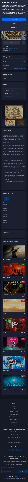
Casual (23, 61)
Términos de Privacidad (14, 417)
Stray (4, 332)
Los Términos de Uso (14, 414)
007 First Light (6, 259)
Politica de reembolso (14, 419)
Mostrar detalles (14, 27)
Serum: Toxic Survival (8, 295)
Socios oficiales (14, 409)
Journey (5, 313)
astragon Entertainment (19, 68)
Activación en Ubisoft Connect (14, 442)
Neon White (6, 370)
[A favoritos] (23, 42)
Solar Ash (5, 351)
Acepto (9, 467)
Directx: (5, 220)
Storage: (5, 214)
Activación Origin (14, 432)
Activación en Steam (14, 434)
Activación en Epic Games (14, 437)
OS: (3, 202)
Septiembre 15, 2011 (21, 64)
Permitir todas (14, 19)
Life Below (5, 389)
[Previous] (3, 123)
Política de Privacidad (10, 467)
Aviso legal (14, 425)
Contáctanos (14, 422)
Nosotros (14, 406)
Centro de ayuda (14, 411)
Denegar (14, 23)
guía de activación (14, 48)
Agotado (12, 43)
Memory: (5, 208)
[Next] (24, 123)
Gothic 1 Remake (7, 277)
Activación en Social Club (14, 440)
